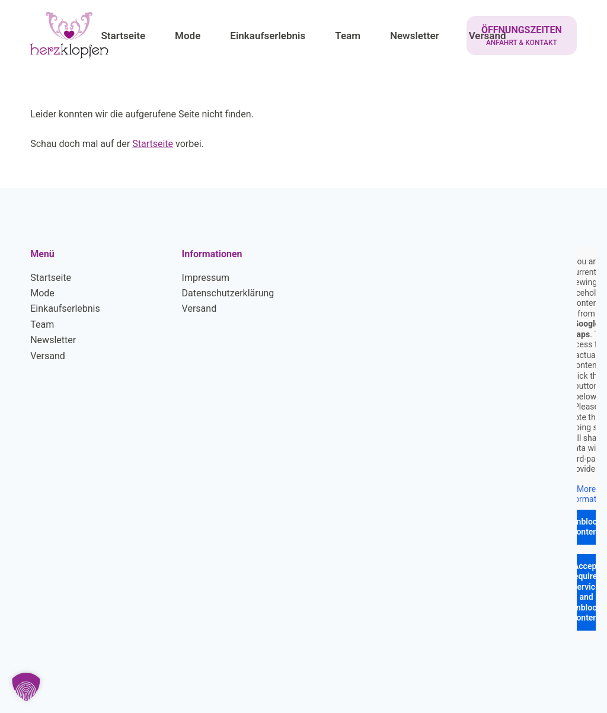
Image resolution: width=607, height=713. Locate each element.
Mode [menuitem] (187, 35)
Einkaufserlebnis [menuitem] (267, 35)
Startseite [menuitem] (123, 35)
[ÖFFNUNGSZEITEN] (522, 35)
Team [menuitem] (347, 35)
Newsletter (53, 340)
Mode (42, 293)
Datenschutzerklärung (228, 293)
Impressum (206, 277)
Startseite (152, 143)
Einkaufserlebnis (65, 308)
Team (42, 324)
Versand (47, 356)
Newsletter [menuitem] (414, 35)
